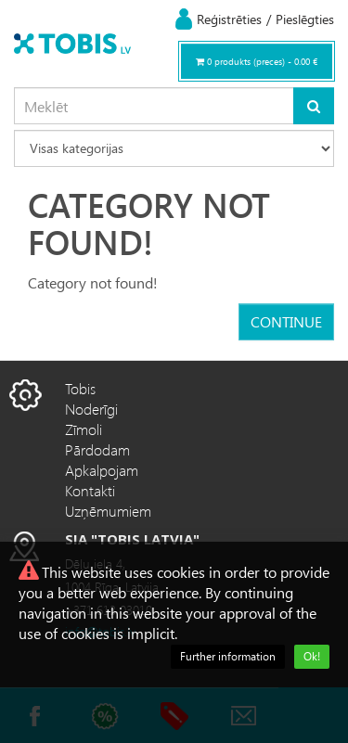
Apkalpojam (101, 470)
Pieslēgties (305, 19)
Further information (228, 656)
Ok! (311, 656)
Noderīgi (91, 408)
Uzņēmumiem (108, 510)
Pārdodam (97, 449)
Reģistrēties (229, 19)
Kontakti (90, 490)
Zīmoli (83, 429)
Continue (286, 321)
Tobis (80, 388)
